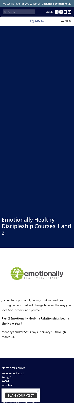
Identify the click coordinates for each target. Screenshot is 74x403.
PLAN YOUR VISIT (21, 395)
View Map (7, 385)
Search (49, 11)
